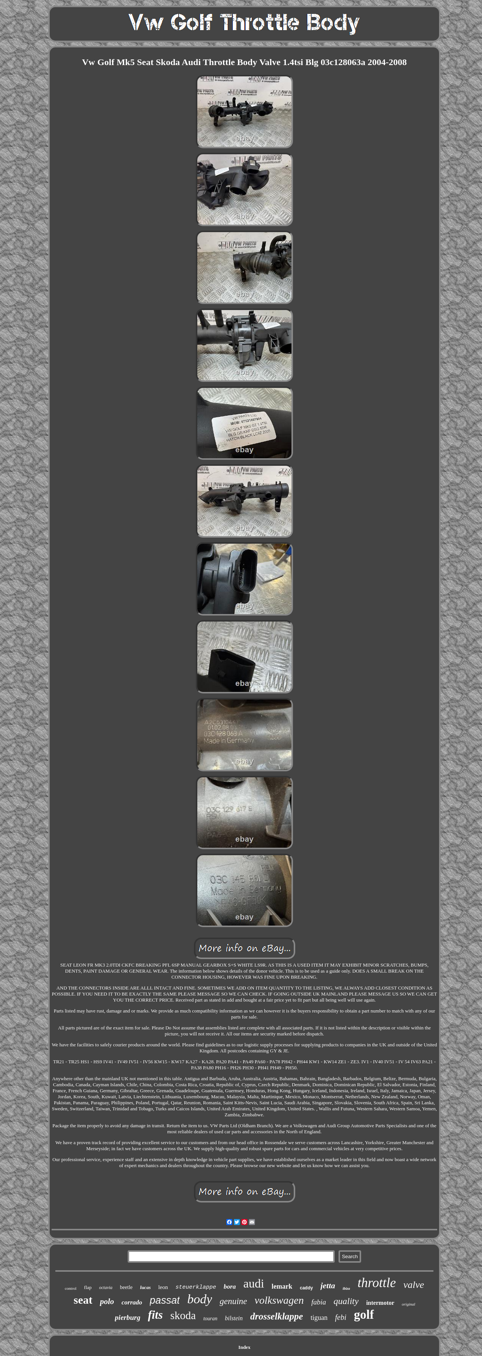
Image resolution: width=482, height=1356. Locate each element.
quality (346, 1301)
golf (364, 1314)
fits (155, 1314)
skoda (183, 1315)
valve (413, 1284)
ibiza (346, 1288)
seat (82, 1300)
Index (244, 1347)
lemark (282, 1286)
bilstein (234, 1318)
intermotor (380, 1303)
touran (210, 1318)
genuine (233, 1301)
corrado (132, 1302)
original (408, 1304)
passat (165, 1300)
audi (253, 1283)
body (199, 1299)
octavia (105, 1287)
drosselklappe (276, 1316)
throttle (377, 1282)
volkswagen (279, 1300)
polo (107, 1301)
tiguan (319, 1317)
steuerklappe (195, 1287)
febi (340, 1317)
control (70, 1288)
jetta (327, 1285)
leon (163, 1287)
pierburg (127, 1317)
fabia (318, 1302)
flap (88, 1287)
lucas (145, 1287)
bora (230, 1286)
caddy (306, 1288)
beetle (126, 1287)
